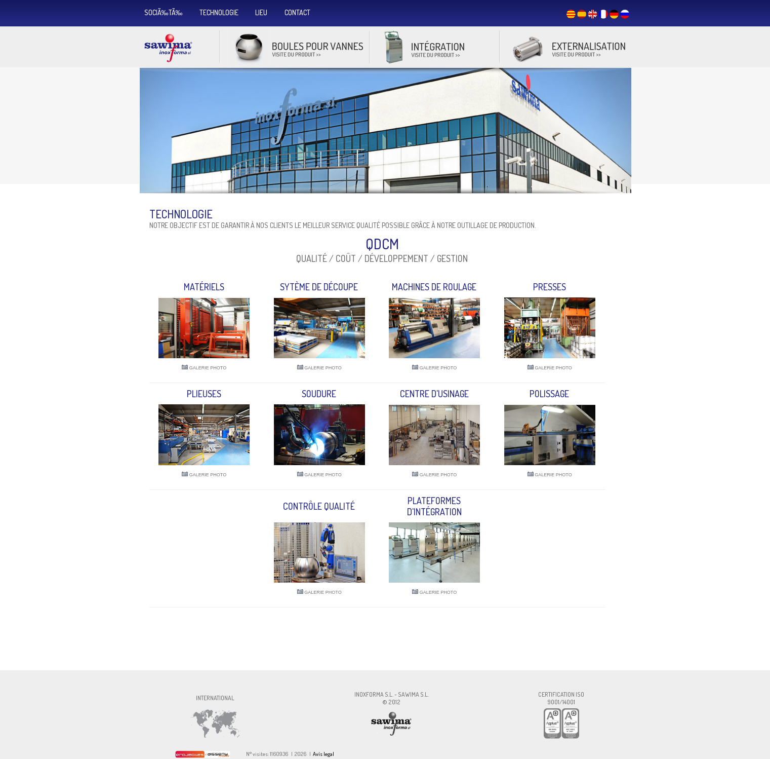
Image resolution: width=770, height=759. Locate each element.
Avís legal (323, 753)
